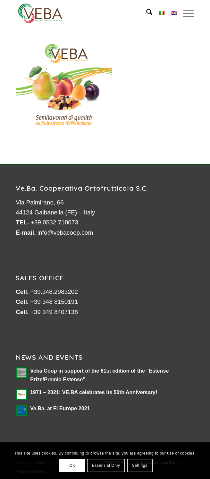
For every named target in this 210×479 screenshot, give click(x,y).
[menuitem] (146, 13)
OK (72, 465)
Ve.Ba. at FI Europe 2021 (60, 408)
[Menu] (185, 13)
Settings (139, 465)
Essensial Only (106, 465)
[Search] (146, 13)
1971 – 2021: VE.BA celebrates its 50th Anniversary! (93, 392)
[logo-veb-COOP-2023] (87, 13)
